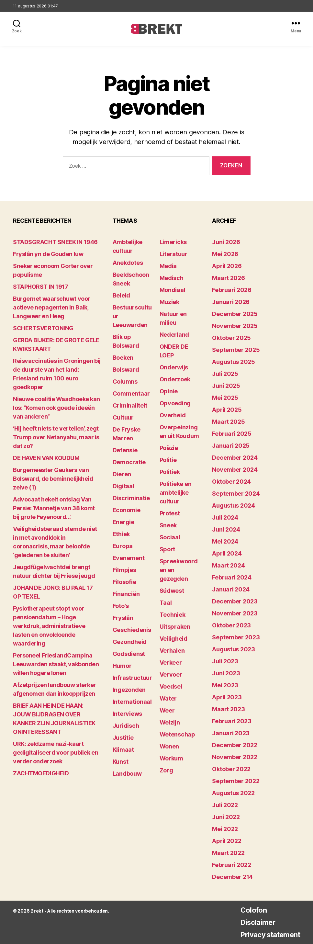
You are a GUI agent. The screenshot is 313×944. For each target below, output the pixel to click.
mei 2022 (225, 829)
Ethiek (121, 534)
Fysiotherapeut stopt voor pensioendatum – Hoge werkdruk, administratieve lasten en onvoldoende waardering (49, 626)
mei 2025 (225, 397)
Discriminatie (131, 498)
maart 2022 (228, 852)
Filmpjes (124, 570)
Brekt (36, 911)
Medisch (172, 278)
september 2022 (235, 781)
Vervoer (171, 674)
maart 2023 (228, 709)
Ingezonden (129, 689)
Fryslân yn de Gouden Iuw (48, 254)
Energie (123, 522)
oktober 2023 (231, 625)
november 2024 (235, 469)
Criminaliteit (130, 405)
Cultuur (123, 417)
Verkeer (171, 662)
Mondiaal (172, 290)
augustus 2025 (233, 361)
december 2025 (235, 313)
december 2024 (235, 457)
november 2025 (235, 325)
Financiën (126, 593)
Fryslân (123, 617)
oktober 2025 (231, 337)
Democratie (129, 462)
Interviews (127, 713)
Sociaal (170, 537)
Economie (126, 510)
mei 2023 (225, 685)
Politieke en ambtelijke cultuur (176, 492)
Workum (171, 758)
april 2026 (226, 266)
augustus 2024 (233, 505)
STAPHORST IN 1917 (40, 286)
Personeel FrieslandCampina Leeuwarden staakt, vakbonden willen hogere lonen (56, 664)
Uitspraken (175, 626)
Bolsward (126, 369)
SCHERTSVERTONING (43, 328)
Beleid (121, 295)
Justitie (123, 737)
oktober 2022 (231, 769)
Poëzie (169, 447)
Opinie (169, 391)
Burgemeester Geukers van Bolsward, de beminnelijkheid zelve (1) (53, 478)
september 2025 (236, 349)
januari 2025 (231, 445)
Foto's (121, 605)
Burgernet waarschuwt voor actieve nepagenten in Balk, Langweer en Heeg (51, 307)
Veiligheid (173, 638)
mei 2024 (225, 541)
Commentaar (131, 393)
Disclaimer (252, 922)
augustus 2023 (233, 649)
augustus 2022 (233, 793)
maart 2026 (228, 278)
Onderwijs (174, 367)
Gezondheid (130, 641)
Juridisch (126, 725)
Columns (125, 381)
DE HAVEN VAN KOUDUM (46, 458)
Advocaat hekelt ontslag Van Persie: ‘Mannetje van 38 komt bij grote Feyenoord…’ (54, 508)
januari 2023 (231, 733)
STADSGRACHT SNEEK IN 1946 (55, 242)
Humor (122, 665)
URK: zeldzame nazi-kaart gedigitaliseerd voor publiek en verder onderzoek (55, 752)
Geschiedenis (132, 629)
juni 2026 (226, 242)
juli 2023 (225, 661)
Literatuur (173, 254)
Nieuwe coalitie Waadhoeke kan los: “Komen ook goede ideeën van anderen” (56, 408)
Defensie (125, 450)
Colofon (247, 910)
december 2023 (235, 601)
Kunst (121, 761)
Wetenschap (177, 734)
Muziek (169, 301)
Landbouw (127, 773)
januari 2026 (231, 301)
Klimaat (123, 749)
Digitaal (123, 486)
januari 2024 (231, 589)
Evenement (129, 558)
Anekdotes (128, 262)
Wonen (169, 746)
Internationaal (132, 701)
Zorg (166, 770)
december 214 (232, 876)
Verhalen (172, 650)
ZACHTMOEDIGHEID (41, 773)
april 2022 (226, 840)
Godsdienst (129, 653)
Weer (167, 710)
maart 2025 (228, 421)
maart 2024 (228, 565)
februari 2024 (232, 577)
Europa (123, 546)
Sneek (168, 525)
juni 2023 (226, 673)
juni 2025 (226, 385)
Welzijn (170, 722)
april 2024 (226, 553)
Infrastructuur (132, 677)
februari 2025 (232, 433)
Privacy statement (266, 934)
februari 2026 (232, 290)
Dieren (122, 474)
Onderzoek (175, 379)
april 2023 (226, 697)
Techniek (172, 614)
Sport (167, 549)
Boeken (123, 357)
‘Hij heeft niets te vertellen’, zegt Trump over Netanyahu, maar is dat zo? (56, 437)
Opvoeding (175, 403)
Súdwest (172, 590)
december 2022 (234, 745)
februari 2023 (232, 721)
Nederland (174, 334)
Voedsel (171, 686)
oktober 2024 (231, 481)
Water (168, 698)
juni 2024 (226, 529)
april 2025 (226, 409)
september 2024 (236, 493)
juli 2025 (225, 373)
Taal (166, 602)
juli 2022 (225, 805)
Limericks (173, 242)
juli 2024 (225, 517)
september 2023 (236, 637)
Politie (168, 459)
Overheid (173, 415)
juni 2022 (226, 817)
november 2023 (235, 613)
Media (168, 266)
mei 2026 (225, 254)
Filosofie (124, 582)
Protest (170, 513)
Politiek (170, 471)
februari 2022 (231, 864)
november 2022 (234, 757)
